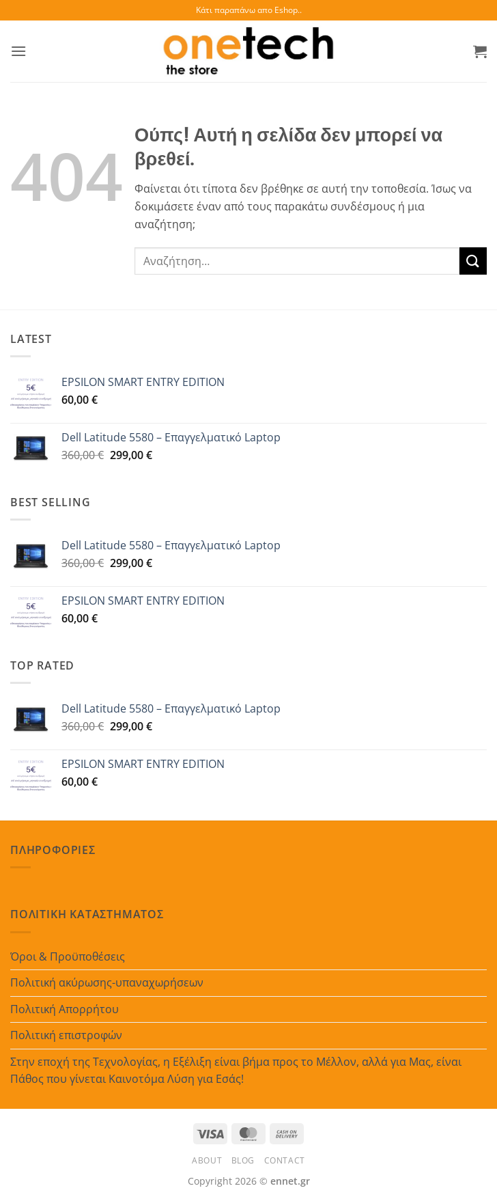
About (207, 1160)
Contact (284, 1160)
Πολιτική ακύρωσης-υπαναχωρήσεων (106, 982)
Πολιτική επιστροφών (66, 1035)
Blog (243, 1160)
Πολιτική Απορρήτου (64, 1009)
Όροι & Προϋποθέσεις (67, 956)
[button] (18, 51)
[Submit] (473, 260)
